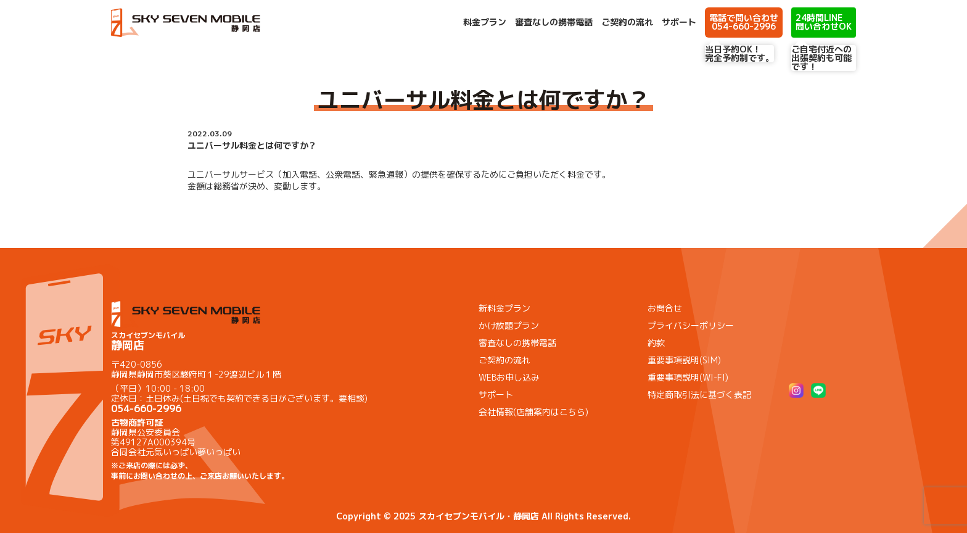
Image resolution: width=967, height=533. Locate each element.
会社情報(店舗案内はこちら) (533, 412)
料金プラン (484, 22)
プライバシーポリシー (691, 325)
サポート (679, 22)
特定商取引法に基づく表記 (699, 394)
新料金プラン (504, 308)
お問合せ (665, 308)
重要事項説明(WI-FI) (688, 377)
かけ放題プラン (509, 325)
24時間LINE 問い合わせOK (824, 22)
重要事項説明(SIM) (684, 360)
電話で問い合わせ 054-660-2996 (743, 22)
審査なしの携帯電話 (554, 22)
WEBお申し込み (509, 377)
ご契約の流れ (627, 22)
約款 (656, 343)
